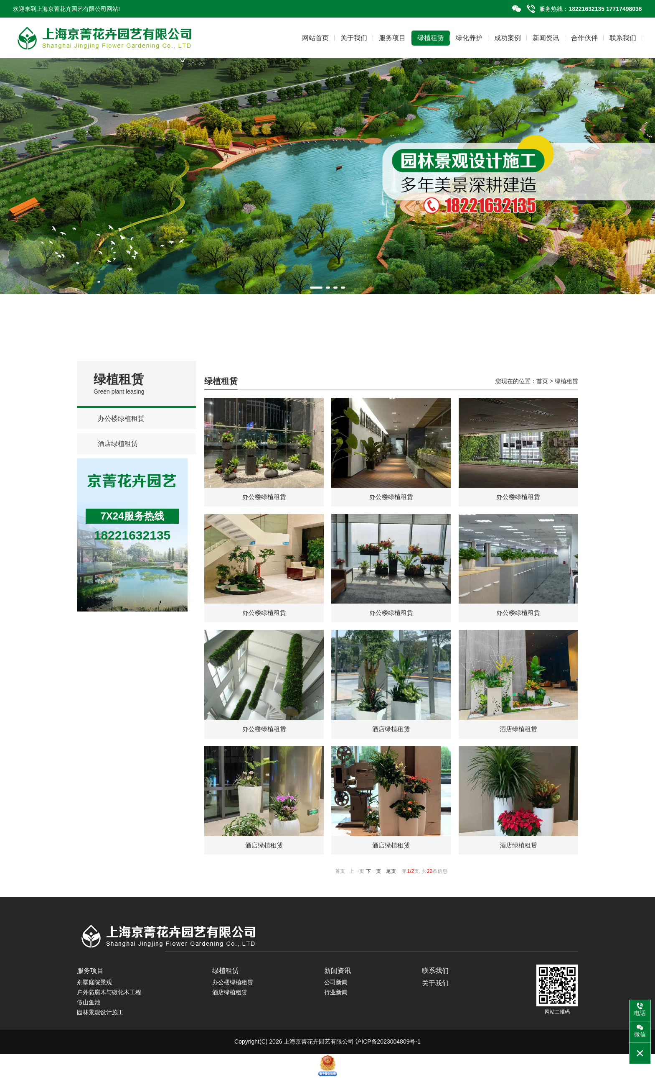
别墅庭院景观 (94, 990)
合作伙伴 (584, 37)
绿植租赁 (430, 37)
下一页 (373, 880)
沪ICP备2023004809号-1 (388, 1050)
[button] (316, 288)
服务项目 (392, 37)
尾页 (391, 880)
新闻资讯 (546, 37)
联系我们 (622, 37)
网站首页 (315, 37)
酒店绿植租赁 (118, 443)
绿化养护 (469, 37)
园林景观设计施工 (100, 1020)
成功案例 (507, 37)
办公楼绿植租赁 (121, 418)
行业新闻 (336, 1000)
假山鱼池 (88, 1010)
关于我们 (353, 37)
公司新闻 (336, 990)
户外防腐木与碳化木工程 (109, 1000)
